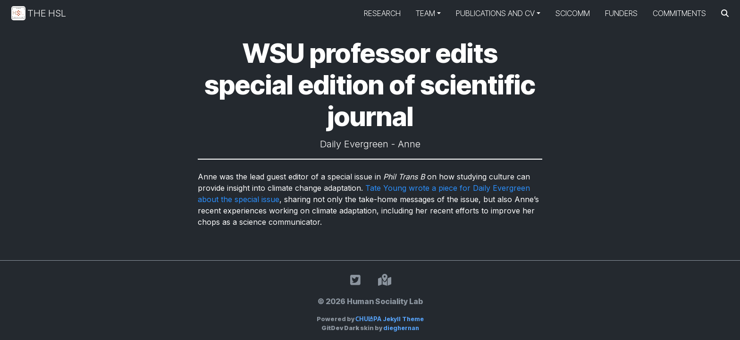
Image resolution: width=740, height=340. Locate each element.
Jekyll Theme (389, 319)
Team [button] (425, 13)
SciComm (572, 13)
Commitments (679, 13)
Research (382, 13)
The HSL (38, 13)
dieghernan (401, 328)
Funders (621, 13)
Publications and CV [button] (495, 13)
